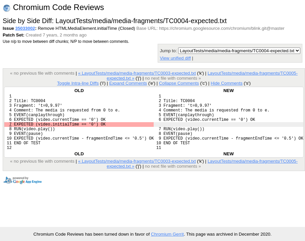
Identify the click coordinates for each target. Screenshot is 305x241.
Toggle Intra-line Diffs (77, 83)
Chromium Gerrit (167, 234)
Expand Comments (128, 83)
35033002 (25, 28)
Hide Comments (226, 83)
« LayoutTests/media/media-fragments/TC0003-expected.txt (137, 73)
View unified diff (175, 58)
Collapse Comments (179, 83)
